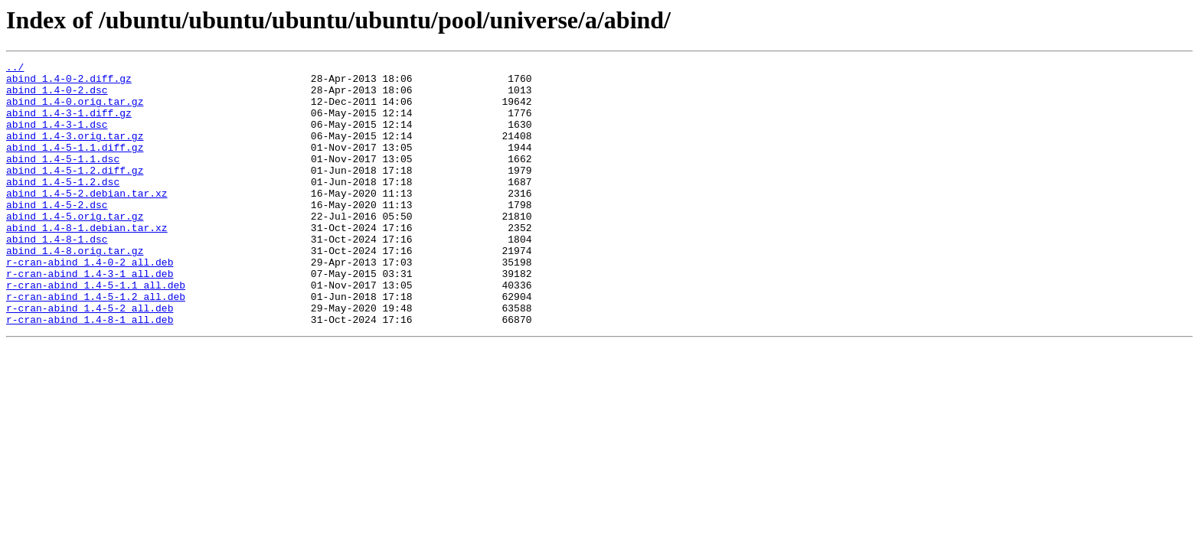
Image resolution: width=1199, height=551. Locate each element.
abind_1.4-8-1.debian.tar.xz (87, 262)
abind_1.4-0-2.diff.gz (69, 83)
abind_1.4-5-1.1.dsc (62, 179)
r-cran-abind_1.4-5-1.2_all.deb (95, 344)
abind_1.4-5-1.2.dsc (62, 207)
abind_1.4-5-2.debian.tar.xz (87, 220)
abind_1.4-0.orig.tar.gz (74, 110)
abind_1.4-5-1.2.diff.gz (74, 193)
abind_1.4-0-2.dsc (57, 96)
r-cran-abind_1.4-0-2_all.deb (89, 303)
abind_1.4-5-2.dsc (57, 234)
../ (15, 69)
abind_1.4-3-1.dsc (57, 138)
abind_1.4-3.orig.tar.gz (74, 151)
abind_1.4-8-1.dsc (57, 275)
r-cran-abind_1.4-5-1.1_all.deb (95, 330)
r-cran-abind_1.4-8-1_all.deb (89, 372)
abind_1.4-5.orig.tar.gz (74, 248)
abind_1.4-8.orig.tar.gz (74, 289)
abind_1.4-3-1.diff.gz (69, 124)
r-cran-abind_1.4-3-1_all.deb (89, 317)
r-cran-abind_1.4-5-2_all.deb (89, 358)
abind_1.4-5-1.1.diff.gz (74, 165)
